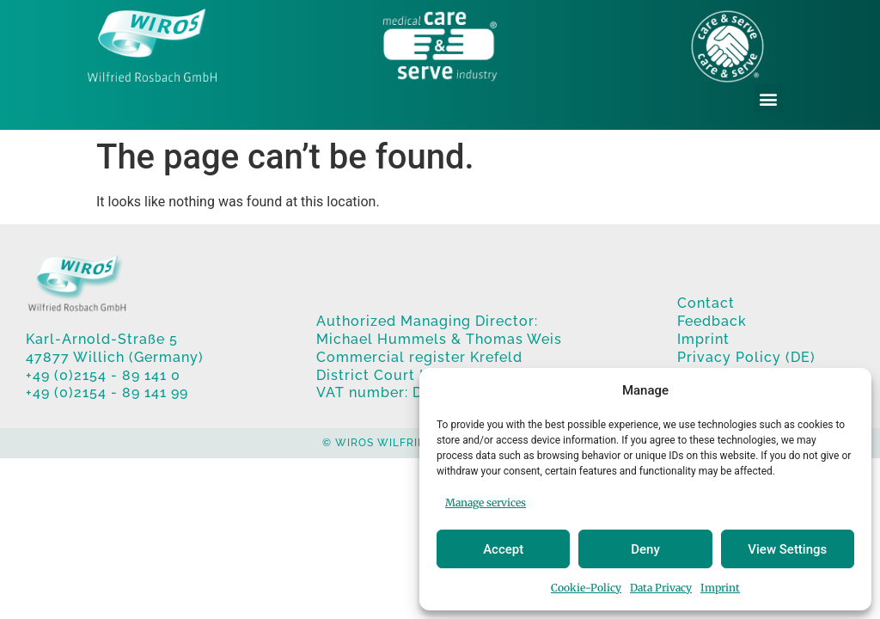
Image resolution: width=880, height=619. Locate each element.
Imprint (720, 587)
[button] (769, 98)
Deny (645, 549)
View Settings (787, 549)
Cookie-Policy (586, 587)
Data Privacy (661, 587)
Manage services (485, 502)
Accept (503, 549)
